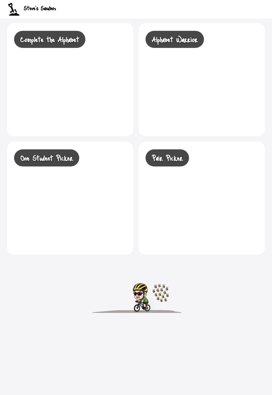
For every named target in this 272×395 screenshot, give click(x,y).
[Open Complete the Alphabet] (70, 79)
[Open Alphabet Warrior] (202, 79)
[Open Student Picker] (202, 198)
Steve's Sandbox (32, 9)
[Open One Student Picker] (70, 198)
